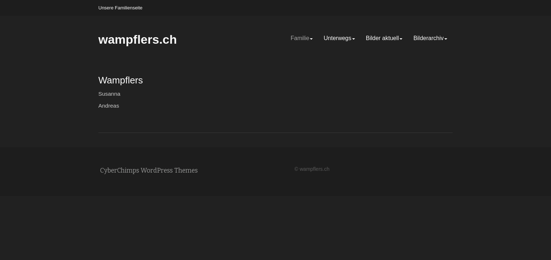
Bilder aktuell (384, 38)
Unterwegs (339, 38)
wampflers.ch (137, 39)
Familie (302, 38)
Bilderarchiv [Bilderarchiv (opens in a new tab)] (430, 38)
